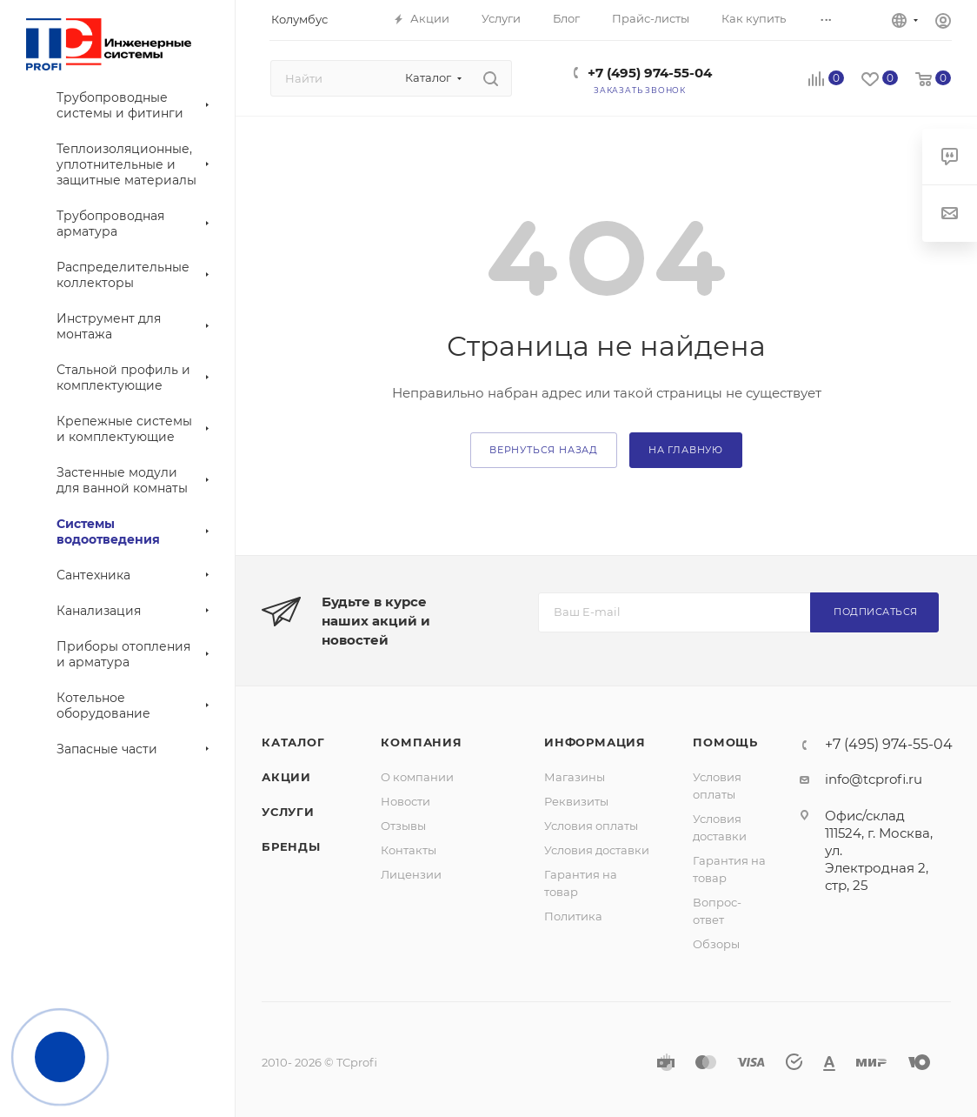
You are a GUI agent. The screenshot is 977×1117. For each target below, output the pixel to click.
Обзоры (716, 944)
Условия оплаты (591, 826)
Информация (595, 742)
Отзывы (403, 826)
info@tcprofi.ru (873, 779)
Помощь (725, 742)
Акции (286, 777)
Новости (405, 801)
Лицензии (411, 874)
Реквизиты (576, 801)
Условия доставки (596, 850)
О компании (417, 777)
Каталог (293, 742)
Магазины (574, 777)
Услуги (288, 812)
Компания (421, 742)
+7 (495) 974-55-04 (650, 72)
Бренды (291, 846)
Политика (573, 916)
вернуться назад (543, 450)
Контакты (408, 850)
